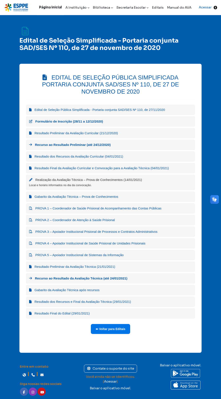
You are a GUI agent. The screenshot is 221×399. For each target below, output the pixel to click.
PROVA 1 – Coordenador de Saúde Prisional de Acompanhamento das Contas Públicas (95, 208)
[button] (215, 7)
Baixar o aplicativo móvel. (110, 388)
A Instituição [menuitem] (76, 7)
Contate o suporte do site (110, 368)
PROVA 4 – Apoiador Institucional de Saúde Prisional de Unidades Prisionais (87, 243)
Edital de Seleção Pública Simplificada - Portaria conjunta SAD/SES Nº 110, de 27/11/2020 (97, 110)
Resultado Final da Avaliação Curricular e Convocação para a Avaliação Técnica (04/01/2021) (99, 168)
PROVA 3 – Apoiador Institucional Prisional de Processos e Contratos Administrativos (93, 231)
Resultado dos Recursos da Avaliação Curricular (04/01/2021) (76, 156)
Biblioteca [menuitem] (101, 7)
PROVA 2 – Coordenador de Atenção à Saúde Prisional (72, 220)
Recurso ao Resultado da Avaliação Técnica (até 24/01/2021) (78, 278)
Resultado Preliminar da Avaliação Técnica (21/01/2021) (72, 266)
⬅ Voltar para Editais (110, 329)
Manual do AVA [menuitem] (179, 7)
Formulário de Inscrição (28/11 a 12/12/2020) (66, 121)
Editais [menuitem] (158, 7)
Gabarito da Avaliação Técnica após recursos (64, 290)
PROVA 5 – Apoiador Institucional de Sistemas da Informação (76, 255)
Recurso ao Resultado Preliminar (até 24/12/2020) (70, 145)
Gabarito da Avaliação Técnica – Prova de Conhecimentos (73, 196)
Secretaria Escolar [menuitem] (131, 7)
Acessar (205, 7)
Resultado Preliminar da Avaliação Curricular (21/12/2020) (73, 133)
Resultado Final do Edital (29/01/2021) (59, 313)
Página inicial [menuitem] (50, 7)
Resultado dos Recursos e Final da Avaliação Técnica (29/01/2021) (80, 301)
